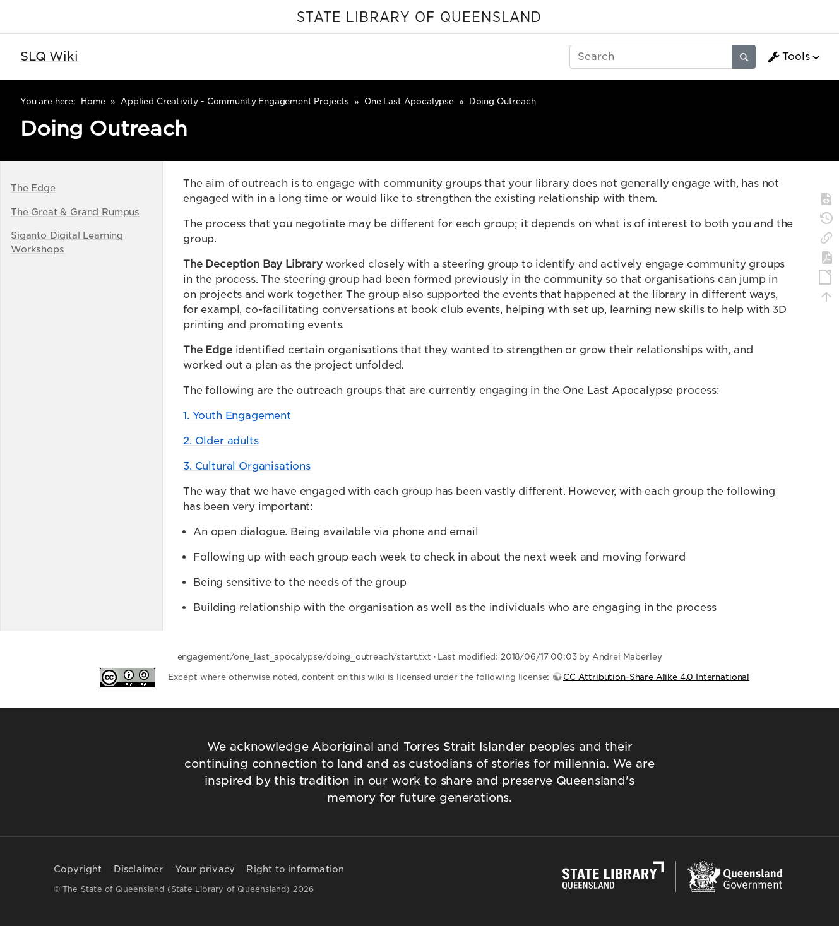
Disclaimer (139, 869)
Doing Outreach (502, 101)
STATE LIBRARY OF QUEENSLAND (419, 17)
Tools (788, 56)
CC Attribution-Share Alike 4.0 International (656, 677)
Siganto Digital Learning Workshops (67, 242)
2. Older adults (221, 441)
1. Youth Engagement (237, 416)
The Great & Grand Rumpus (75, 211)
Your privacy (205, 869)
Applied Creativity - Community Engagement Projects (235, 101)
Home (93, 101)
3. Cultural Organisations (247, 466)
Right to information (295, 869)
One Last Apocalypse (409, 101)
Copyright (78, 869)
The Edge (33, 187)
